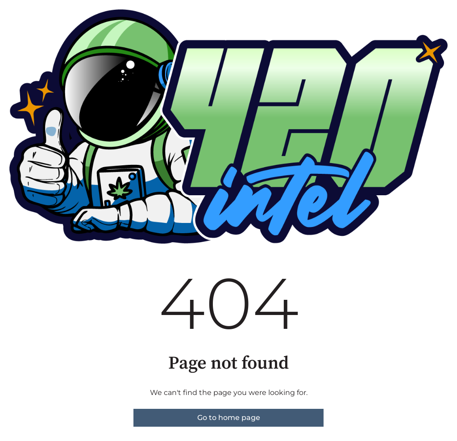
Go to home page (228, 417)
